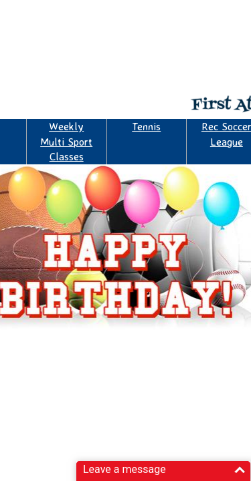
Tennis (146, 126)
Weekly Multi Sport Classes (66, 141)
